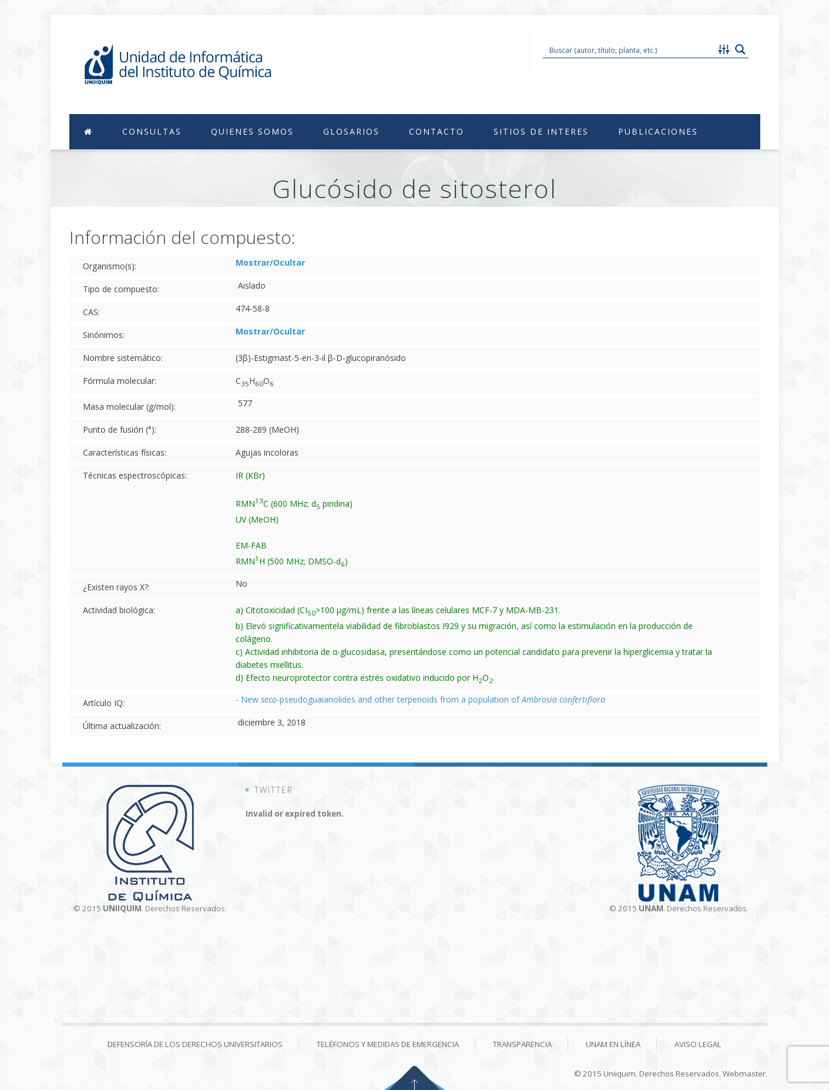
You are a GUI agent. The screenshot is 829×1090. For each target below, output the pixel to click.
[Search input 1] (629, 49)
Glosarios (351, 131)
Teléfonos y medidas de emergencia (388, 1044)
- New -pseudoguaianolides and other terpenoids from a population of (420, 699)
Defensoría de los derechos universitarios (195, 1044)
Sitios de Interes (541, 131)
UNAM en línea (613, 1044)
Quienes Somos (252, 131)
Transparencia (522, 1044)
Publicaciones (658, 131)
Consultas (152, 131)
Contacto (436, 131)
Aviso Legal (697, 1044)
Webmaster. (745, 1073)
